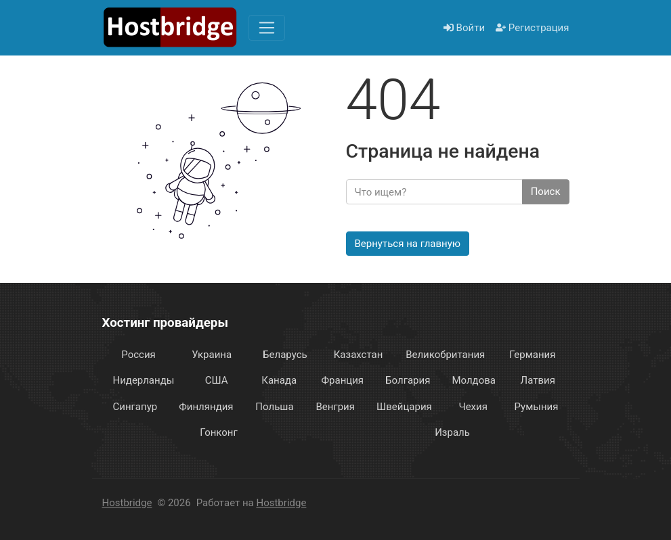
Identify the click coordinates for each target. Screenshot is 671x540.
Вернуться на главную (408, 244)
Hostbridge (127, 503)
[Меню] (266, 28)
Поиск (546, 191)
